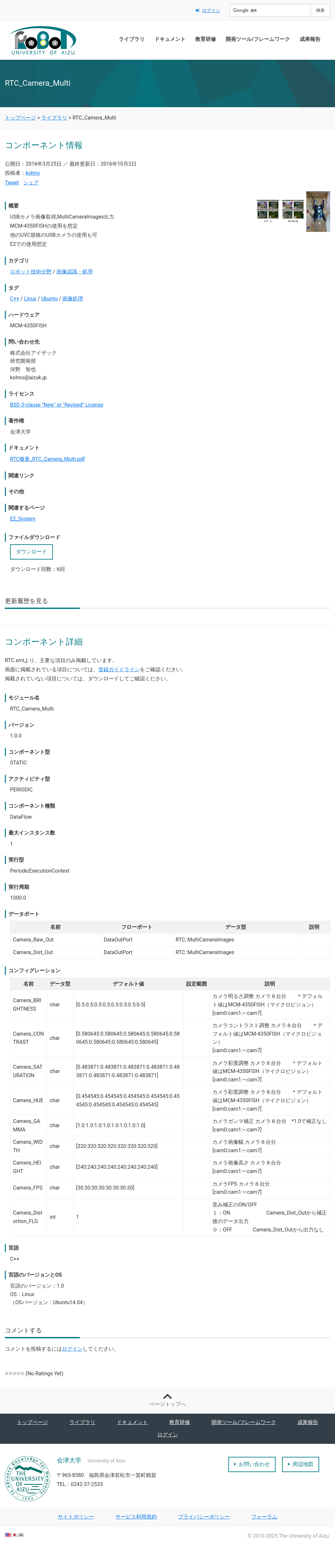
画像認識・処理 (74, 272)
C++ (14, 299)
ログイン (208, 10)
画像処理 (72, 299)
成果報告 (310, 39)
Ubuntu (49, 299)
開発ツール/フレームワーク (258, 39)
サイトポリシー (76, 1517)
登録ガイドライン (119, 669)
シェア (31, 183)
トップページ (32, 1422)
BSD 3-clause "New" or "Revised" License (56, 405)
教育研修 (205, 39)
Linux (30, 299)
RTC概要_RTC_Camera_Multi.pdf (47, 459)
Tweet (12, 183)
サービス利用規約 (136, 1517)
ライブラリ (132, 39)
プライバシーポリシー (204, 1517)
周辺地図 (300, 1464)
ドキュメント (169, 39)
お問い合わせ (252, 1464)
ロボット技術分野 (31, 272)
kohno (33, 173)
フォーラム (264, 1517)
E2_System (22, 519)
